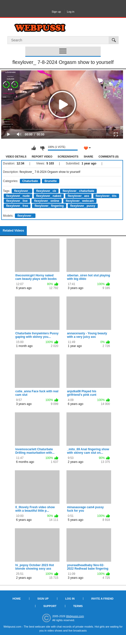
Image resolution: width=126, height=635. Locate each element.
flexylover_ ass (78, 196)
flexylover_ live (17, 201)
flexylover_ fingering (48, 206)
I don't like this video (42, 148)
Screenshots (68, 156)
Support (50, 606)
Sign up (56, 11)
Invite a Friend (102, 598)
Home (17, 598)
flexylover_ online (46, 201)
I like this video (34, 148)
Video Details (16, 156)
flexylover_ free (17, 206)
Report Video (42, 156)
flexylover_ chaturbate (78, 191)
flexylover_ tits (106, 196)
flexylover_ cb (46, 191)
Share (88, 156)
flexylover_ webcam (80, 201)
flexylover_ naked (48, 196)
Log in (70, 11)
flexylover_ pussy (82, 206)
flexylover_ (22, 191)
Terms (78, 606)
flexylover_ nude (18, 196)
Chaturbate (30, 181)
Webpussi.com (75, 616)
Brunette (50, 181)
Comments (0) (108, 156)
